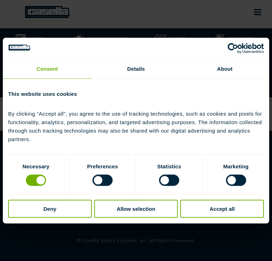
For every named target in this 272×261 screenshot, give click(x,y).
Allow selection (136, 208)
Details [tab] (136, 69)
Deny (49, 208)
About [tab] (225, 69)
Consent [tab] (47, 69)
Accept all (222, 208)
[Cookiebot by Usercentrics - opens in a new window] (233, 48)
